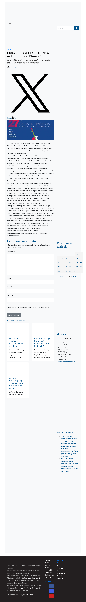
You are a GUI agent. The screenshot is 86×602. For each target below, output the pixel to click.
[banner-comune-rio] (68, 518)
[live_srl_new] (68, 483)
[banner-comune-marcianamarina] (68, 534)
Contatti (48, 577)
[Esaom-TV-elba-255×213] (68, 289)
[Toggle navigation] (10, 23)
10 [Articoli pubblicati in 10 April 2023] (59, 263)
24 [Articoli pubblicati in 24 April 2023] (59, 271)
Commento (11, 251)
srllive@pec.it (35, 588)
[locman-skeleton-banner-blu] (68, 211)
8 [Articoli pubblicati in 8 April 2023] (77, 258)
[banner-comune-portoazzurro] (68, 549)
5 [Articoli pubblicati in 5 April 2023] (66, 258)
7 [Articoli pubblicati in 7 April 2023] (73, 258)
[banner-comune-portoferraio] (68, 503)
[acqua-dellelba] (68, 232)
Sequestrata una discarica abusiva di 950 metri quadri (69, 468)
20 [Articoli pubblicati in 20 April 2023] (70, 267)
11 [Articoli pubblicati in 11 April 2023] (63, 263)
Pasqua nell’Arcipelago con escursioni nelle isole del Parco (16, 383)
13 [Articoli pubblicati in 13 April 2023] (70, 263)
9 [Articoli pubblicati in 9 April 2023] (80, 258)
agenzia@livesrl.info (18, 588)
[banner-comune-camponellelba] (68, 511)
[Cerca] (65, 28)
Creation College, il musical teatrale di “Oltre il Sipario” (42, 342)
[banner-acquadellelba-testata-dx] (71, 6)
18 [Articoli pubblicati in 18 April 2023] (63, 267)
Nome (10, 278)
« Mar (61, 276)
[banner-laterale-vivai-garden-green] (68, 394)
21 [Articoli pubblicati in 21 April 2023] (74, 267)
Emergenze (61, 573)
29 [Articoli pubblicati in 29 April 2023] (77, 271)
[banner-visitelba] (68, 495)
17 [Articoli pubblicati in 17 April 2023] (59, 267)
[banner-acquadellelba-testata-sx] (15, 6)
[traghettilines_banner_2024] (68, 75)
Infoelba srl (30, 595)
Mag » (75, 276)
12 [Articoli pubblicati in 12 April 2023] (66, 263)
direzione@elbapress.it (31, 578)
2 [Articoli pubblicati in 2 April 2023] (80, 254)
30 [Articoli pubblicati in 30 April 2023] (81, 271)
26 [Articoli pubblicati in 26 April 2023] (66, 271)
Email (9, 287)
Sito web (10, 296)
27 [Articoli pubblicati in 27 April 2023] (70, 271)
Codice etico (49, 575)
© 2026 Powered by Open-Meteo (66, 361)
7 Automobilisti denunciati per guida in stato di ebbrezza (69, 438)
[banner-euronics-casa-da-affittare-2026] (68, 316)
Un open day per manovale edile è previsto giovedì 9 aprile (69, 461)
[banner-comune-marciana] (68, 526)
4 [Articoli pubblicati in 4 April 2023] (62, 258)
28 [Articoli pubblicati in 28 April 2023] (74, 271)
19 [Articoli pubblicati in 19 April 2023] (66, 267)
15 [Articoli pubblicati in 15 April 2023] (77, 263)
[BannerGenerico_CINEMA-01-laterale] (68, 132)
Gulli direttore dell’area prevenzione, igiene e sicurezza (69, 453)
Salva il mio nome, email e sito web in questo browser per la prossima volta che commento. (28, 308)
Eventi (9, 49)
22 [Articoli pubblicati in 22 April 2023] (77, 267)
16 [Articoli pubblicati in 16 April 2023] (81, 263)
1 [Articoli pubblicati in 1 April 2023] (77, 254)
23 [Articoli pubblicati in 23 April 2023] (81, 267)
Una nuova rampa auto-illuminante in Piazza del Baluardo (69, 446)
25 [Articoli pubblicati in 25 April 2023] (63, 271)
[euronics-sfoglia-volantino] (68, 112)
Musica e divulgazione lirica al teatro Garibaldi (16, 342)
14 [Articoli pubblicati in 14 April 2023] (74, 263)
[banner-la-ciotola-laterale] (68, 171)
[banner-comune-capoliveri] (68, 541)
